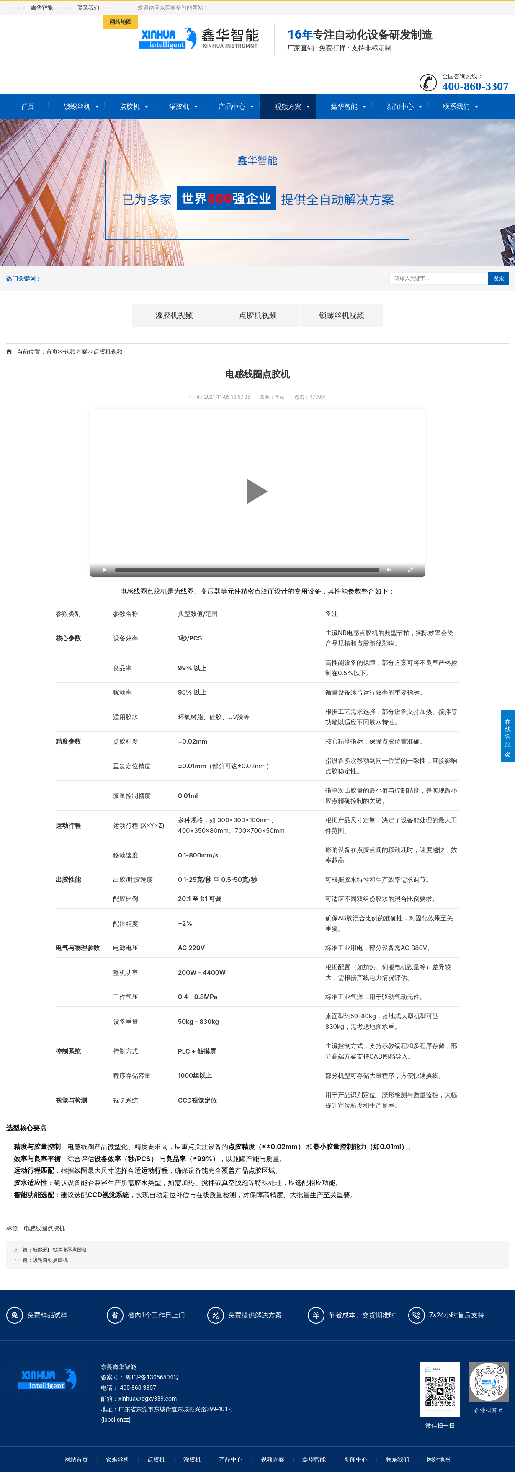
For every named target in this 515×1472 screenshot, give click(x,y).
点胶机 (130, 107)
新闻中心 (400, 107)
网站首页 (76, 1459)
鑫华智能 (42, 8)
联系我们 (88, 8)
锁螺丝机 (77, 107)
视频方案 (288, 107)
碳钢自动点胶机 (50, 1260)
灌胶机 (179, 107)
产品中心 (232, 107)
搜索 (498, 278)
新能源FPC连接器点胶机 (60, 1250)
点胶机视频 (108, 351)
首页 (27, 107)
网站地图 (120, 22)
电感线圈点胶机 (44, 1228)
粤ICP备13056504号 (152, 1377)
